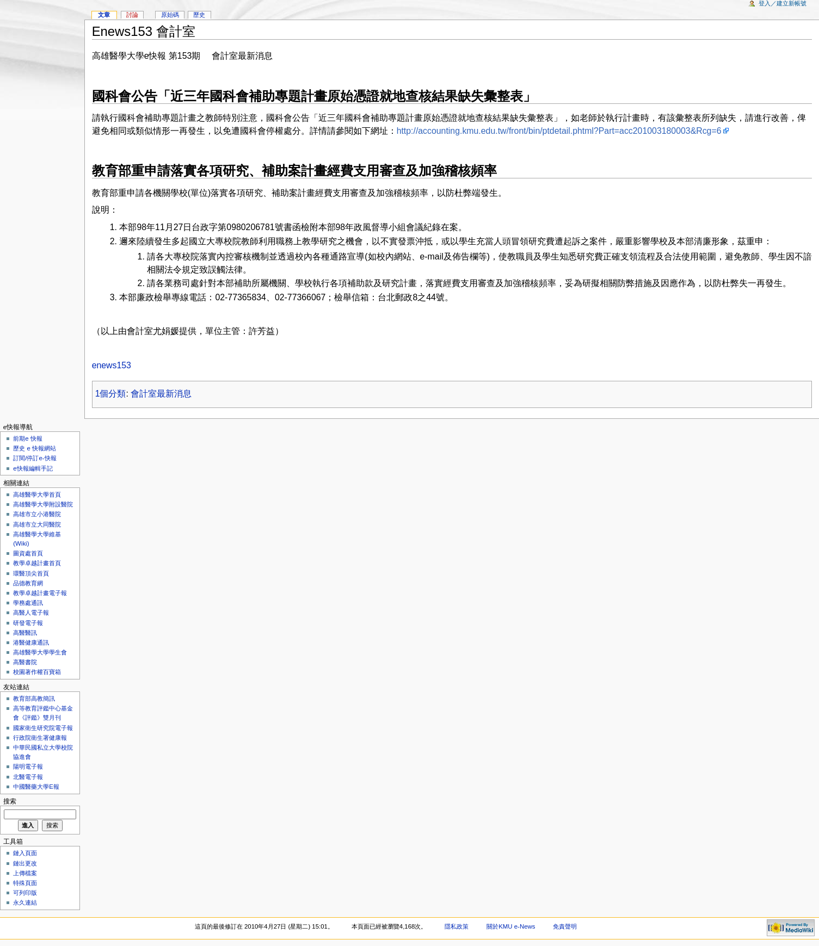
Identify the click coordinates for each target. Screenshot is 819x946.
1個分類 (110, 393)
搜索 (9, 801)
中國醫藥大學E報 (36, 786)
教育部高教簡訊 (34, 698)
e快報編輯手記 (32, 468)
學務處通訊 (28, 602)
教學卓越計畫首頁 (37, 563)
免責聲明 (565, 926)
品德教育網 (28, 583)
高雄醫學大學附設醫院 (43, 504)
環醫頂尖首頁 (31, 573)
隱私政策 (457, 926)
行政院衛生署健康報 (40, 737)
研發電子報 (28, 623)
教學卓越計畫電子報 (40, 593)
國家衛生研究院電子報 (43, 728)
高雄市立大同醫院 (37, 524)
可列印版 (25, 892)
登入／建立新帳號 (782, 3)
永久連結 (25, 902)
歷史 (199, 14)
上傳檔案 (25, 873)
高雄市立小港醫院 (37, 514)
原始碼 (170, 14)
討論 (132, 14)
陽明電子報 (28, 766)
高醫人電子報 (31, 612)
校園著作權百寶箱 (37, 672)
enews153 (111, 365)
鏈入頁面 (25, 853)
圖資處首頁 (28, 553)
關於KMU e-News (511, 926)
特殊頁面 (25, 883)
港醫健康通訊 (31, 642)
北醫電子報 (28, 777)
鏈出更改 (25, 863)
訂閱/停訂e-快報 (34, 458)
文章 (104, 14)
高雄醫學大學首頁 (37, 494)
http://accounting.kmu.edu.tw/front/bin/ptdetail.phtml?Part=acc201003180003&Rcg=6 (559, 130)
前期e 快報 (27, 438)
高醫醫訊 (25, 632)
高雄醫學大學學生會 (40, 652)
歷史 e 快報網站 (37, 448)
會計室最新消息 (161, 393)
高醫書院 (25, 662)
